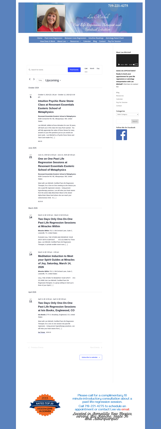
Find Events (74, 70)
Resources (74, 41)
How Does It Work (47, 41)
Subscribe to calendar (90, 357)
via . (123, 410)
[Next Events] (34, 79)
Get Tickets (41, 332)
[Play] (119, 65)
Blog (95, 41)
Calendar (87, 41)
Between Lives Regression (75, 38)
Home (39, 38)
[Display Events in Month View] (92, 68)
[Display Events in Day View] (98, 68)
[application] (127, 60)
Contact (102, 41)
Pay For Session (114, 41)
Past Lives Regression (53, 38)
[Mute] (134, 65)
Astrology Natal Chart (115, 38)
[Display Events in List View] (86, 68)
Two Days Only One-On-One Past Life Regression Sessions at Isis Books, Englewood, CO (57, 306)
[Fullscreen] (136, 65)
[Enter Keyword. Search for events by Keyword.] (47, 69)
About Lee (61, 41)
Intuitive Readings (96, 38)
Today (40, 80)
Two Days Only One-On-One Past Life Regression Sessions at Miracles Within (57, 223)
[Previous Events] (29, 79)
